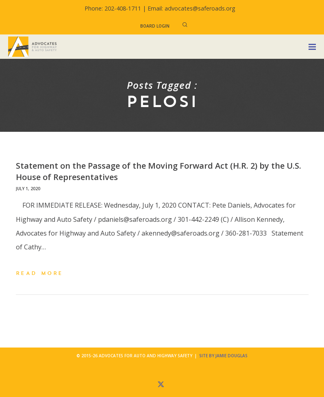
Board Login (155, 26)
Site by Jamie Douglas (223, 355)
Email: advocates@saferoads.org (191, 8)
